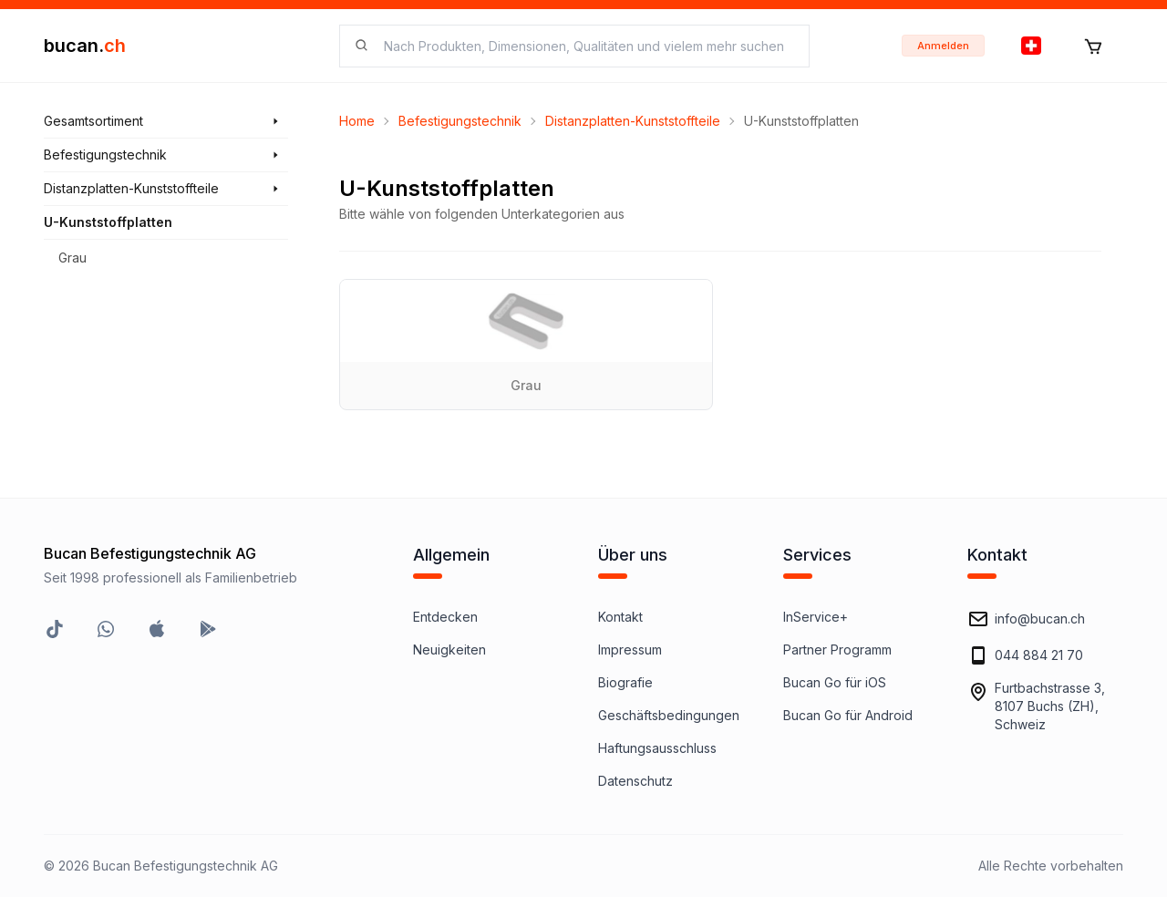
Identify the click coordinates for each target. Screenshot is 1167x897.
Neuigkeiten (449, 649)
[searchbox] (585, 46)
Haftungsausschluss (657, 748)
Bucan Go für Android (848, 715)
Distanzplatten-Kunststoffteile (632, 121)
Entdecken (445, 616)
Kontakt (620, 616)
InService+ (815, 616)
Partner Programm (837, 649)
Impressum (630, 649)
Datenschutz (635, 781)
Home (357, 121)
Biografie (625, 682)
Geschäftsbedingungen (668, 715)
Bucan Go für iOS (834, 682)
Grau (72, 257)
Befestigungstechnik (460, 121)
